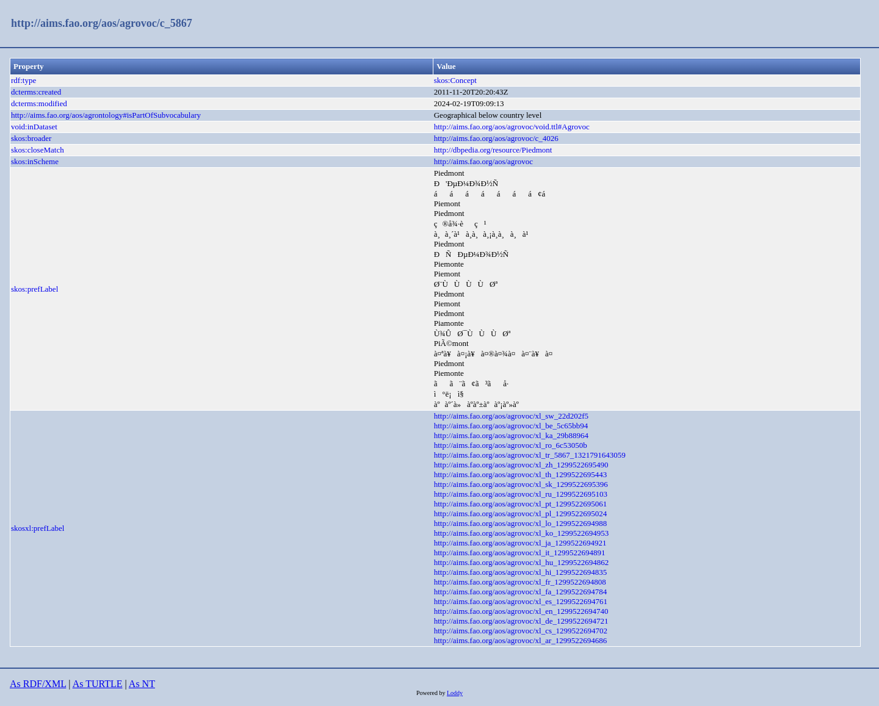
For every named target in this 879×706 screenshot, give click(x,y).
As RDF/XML (38, 684)
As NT (142, 684)
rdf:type (23, 80)
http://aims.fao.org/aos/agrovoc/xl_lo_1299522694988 (520, 523)
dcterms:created (36, 91)
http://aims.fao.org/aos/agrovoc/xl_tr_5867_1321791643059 (530, 454)
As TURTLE (98, 684)
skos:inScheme (35, 161)
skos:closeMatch (37, 149)
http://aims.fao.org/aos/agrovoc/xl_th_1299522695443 (520, 474)
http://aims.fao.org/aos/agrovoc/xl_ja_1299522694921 (520, 542)
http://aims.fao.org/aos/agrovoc (483, 161)
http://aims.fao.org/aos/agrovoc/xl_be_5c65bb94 (511, 425)
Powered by (431, 693)
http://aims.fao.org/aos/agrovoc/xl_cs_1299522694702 (520, 630)
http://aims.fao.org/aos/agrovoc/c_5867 (101, 23)
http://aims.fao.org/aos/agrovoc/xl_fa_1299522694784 (520, 591)
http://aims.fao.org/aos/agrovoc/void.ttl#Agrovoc (512, 126)
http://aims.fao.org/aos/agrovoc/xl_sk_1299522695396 (521, 484)
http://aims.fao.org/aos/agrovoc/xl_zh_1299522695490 (521, 464)
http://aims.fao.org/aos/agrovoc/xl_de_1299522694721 (521, 620)
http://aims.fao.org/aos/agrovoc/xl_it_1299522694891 (520, 552)
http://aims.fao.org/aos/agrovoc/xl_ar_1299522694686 (520, 640)
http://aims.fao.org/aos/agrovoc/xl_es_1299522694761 (520, 601)
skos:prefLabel (34, 289)
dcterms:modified (39, 103)
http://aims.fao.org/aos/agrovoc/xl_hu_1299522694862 (521, 562)
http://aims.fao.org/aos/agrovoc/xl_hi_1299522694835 (520, 572)
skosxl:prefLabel (37, 528)
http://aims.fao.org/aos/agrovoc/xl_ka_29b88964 (511, 435)
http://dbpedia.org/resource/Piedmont (493, 149)
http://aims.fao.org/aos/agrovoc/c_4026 (496, 138)
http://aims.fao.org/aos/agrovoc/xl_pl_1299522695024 (520, 513)
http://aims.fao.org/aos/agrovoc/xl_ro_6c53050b (510, 445)
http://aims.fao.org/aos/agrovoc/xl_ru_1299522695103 (520, 494)
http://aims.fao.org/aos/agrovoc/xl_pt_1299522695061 (520, 503)
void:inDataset (34, 126)
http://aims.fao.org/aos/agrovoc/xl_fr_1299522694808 (520, 581)
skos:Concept (455, 80)
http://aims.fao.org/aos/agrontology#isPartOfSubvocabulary (106, 115)
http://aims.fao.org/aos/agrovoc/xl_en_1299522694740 (521, 611)
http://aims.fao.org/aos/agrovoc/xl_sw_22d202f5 (511, 415)
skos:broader (31, 138)
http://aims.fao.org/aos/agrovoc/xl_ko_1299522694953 (521, 533)
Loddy (455, 693)
